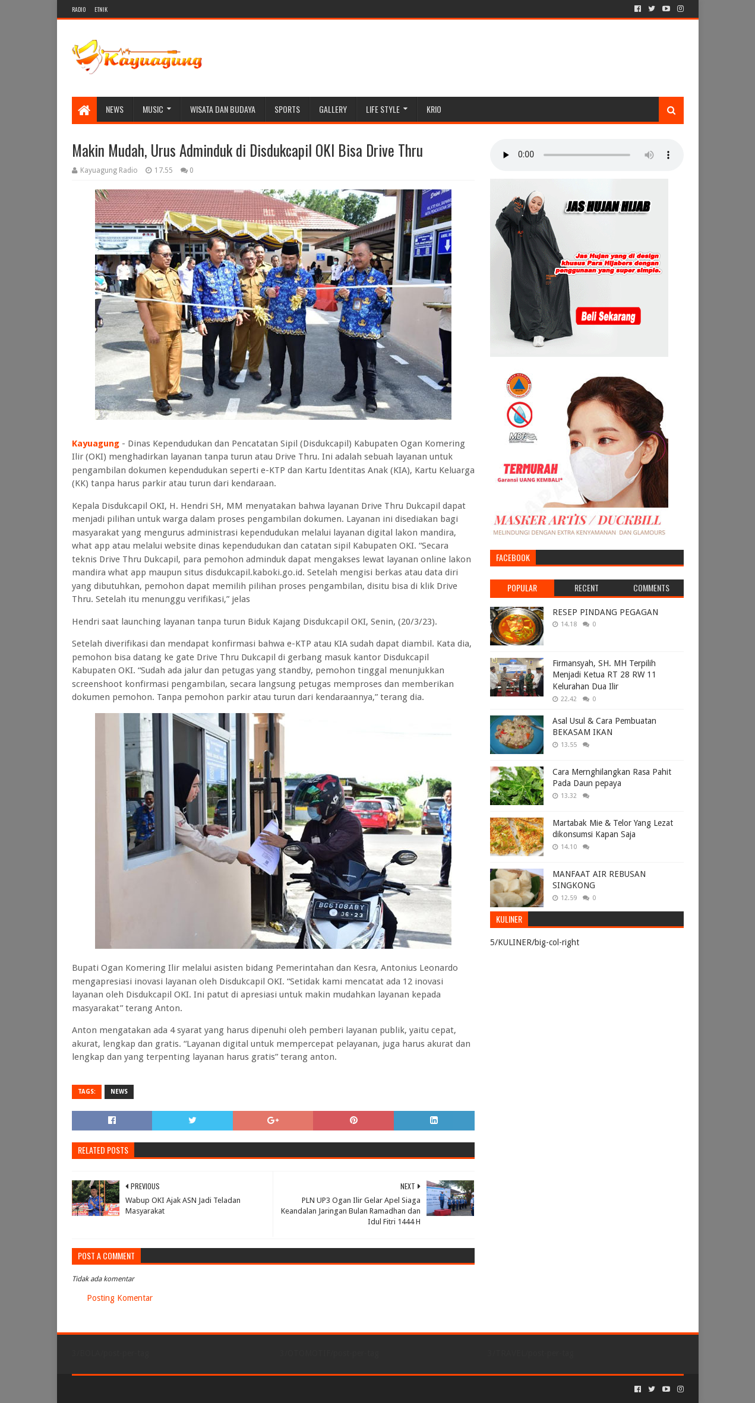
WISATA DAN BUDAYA (222, 109)
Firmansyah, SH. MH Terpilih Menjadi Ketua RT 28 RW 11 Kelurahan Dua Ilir (604, 674)
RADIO (79, 9)
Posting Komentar (120, 1298)
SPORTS (287, 109)
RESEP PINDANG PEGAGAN (605, 612)
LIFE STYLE (383, 109)
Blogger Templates (206, 1389)
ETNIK (101, 9)
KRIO (434, 109)
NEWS (115, 109)
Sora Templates (138, 1389)
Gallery (333, 109)
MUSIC (153, 109)
